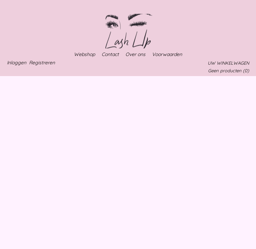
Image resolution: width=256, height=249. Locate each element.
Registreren (42, 62)
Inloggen (16, 62)
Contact (110, 54)
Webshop (84, 54)
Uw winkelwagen (228, 63)
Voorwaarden (167, 54)
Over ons (135, 54)
